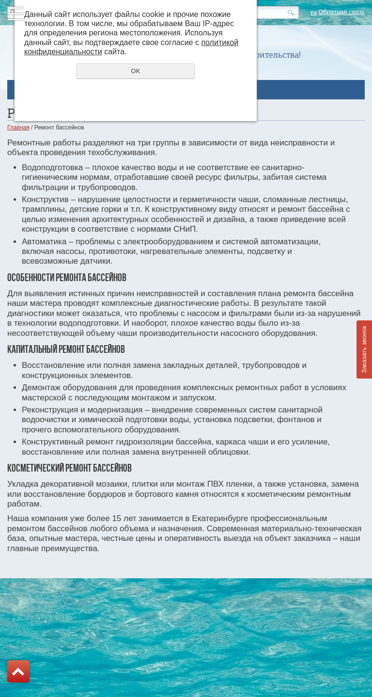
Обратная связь (341, 12)
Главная (18, 127)
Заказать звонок (364, 349)
